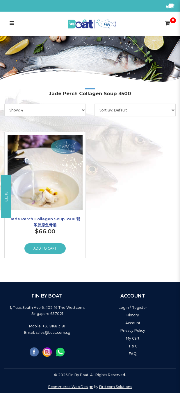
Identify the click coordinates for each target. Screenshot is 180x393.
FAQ (133, 353)
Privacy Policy (132, 330)
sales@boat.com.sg (53, 332)
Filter (6, 197)
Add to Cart (44, 248)
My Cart (133, 338)
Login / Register (133, 307)
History (132, 315)
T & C (133, 346)
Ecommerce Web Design (70, 387)
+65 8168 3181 (53, 326)
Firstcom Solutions (115, 387)
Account (132, 323)
